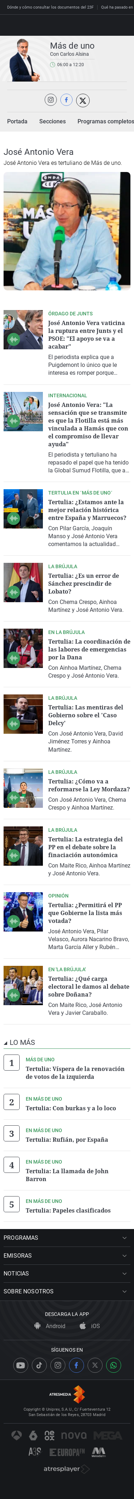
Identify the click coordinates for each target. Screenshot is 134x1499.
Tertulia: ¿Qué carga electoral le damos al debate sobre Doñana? (88, 986)
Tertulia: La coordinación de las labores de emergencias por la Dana (89, 649)
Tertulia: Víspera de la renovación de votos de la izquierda (75, 1073)
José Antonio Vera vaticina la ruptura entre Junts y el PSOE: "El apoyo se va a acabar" (86, 334)
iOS (90, 1326)
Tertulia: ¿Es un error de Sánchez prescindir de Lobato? (83, 583)
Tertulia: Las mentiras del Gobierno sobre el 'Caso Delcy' (85, 715)
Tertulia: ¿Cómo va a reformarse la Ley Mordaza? (89, 785)
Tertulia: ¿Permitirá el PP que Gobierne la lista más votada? (85, 913)
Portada (17, 121)
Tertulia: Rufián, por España (67, 1140)
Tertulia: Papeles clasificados (68, 1210)
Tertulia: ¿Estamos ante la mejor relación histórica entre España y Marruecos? (87, 510)
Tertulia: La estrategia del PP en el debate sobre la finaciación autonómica (85, 847)
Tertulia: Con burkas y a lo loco (71, 1108)
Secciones (52, 121)
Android (49, 1326)
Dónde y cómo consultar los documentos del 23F (50, 7)
